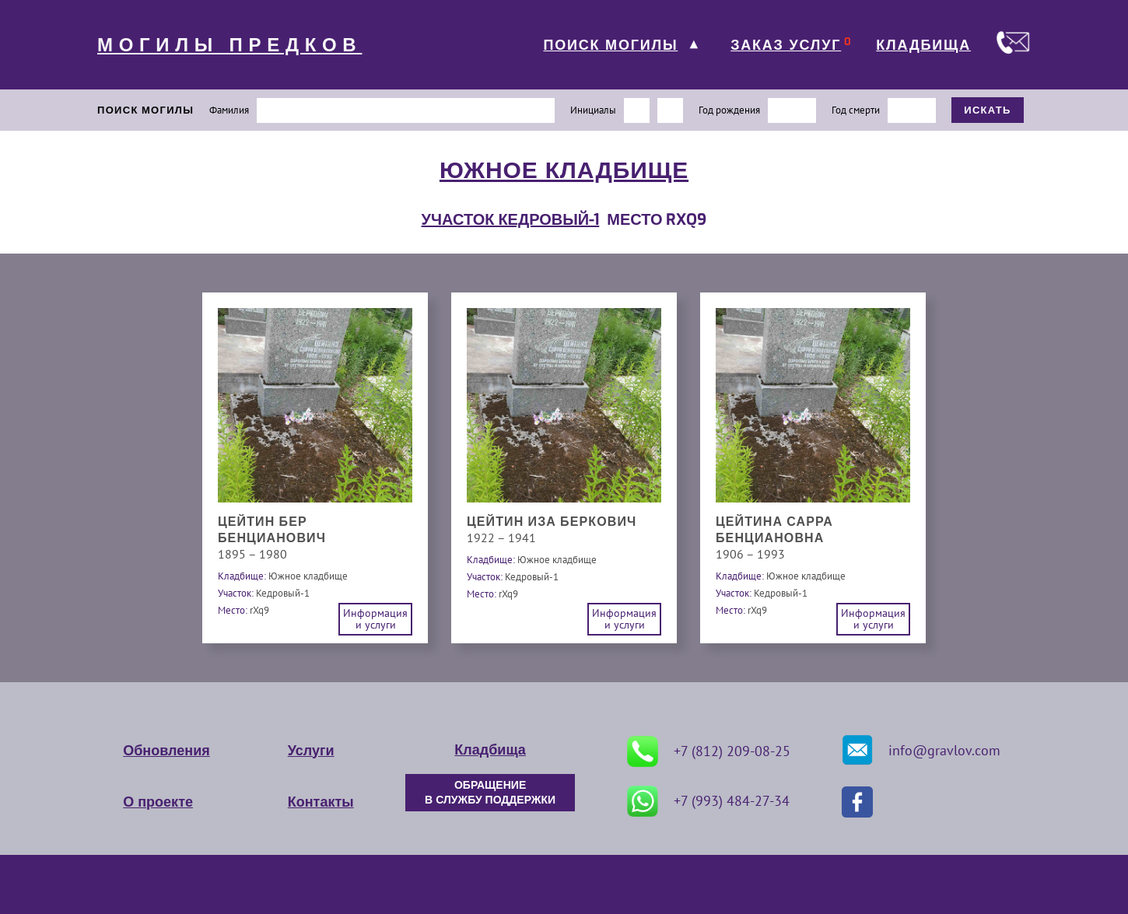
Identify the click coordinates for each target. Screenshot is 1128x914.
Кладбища (489, 750)
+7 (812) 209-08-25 (708, 751)
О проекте (158, 802)
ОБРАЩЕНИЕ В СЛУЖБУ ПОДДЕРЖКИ (490, 792)
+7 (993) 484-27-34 (708, 801)
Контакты (321, 802)
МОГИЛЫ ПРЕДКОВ (229, 45)
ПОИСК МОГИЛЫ (610, 45)
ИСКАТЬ (987, 110)
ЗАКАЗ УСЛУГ (785, 45)
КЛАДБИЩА (923, 45)
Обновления (166, 750)
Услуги (311, 750)
